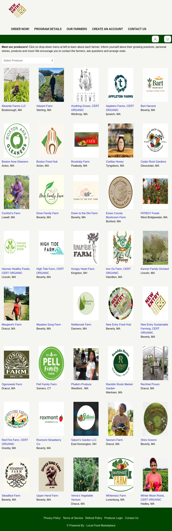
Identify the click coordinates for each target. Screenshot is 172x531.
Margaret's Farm (12, 324)
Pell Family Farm (46, 384)
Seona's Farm (114, 440)
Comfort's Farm (11, 213)
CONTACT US (137, 29)
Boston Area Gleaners (15, 161)
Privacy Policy (52, 518)
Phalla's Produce (81, 384)
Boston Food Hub (47, 161)
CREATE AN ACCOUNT (107, 29)
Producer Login (113, 518)
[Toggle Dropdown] (155, 39)
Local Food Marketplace (101, 525)
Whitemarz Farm (116, 495)
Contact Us (131, 518)
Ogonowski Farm (12, 384)
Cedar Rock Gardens (153, 161)
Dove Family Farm (47, 213)
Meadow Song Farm (48, 324)
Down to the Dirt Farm (84, 213)
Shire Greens (149, 440)
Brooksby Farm (80, 161)
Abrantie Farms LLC (14, 106)
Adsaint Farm (44, 106)
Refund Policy (93, 518)
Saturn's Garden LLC (84, 440)
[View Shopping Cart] (167, 39)
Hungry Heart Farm (82, 268)
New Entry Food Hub (118, 324)
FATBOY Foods (150, 213)
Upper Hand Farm (47, 495)
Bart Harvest (148, 106)
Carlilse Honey (114, 161)
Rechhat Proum (150, 384)
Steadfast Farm (11, 495)
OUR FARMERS (77, 29)
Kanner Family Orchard (155, 268)
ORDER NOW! (20, 29)
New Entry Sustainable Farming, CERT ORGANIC (154, 328)
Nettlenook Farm (81, 324)
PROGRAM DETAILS (48, 29)
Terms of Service (73, 518)
